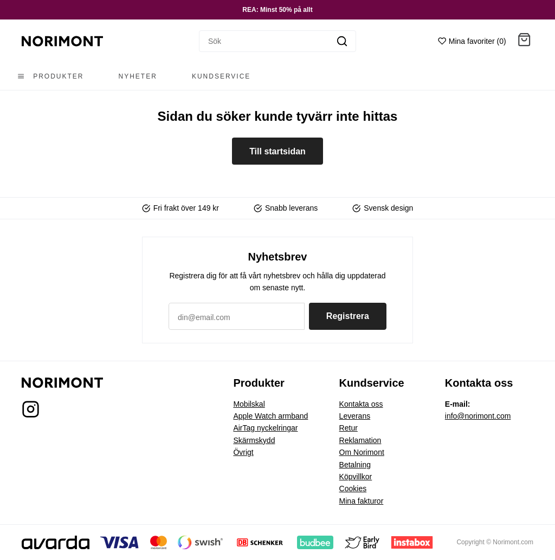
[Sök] (263, 41)
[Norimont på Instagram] (31, 412)
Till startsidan (277, 151)
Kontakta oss (361, 404)
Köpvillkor (355, 476)
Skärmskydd (254, 440)
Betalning (355, 464)
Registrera (347, 316)
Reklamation (360, 440)
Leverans (355, 416)
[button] (524, 41)
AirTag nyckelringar (265, 428)
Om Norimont (361, 452)
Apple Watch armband (270, 416)
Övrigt (243, 452)
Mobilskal (248, 404)
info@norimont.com (478, 416)
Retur (348, 428)
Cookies (353, 488)
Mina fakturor (361, 501)
